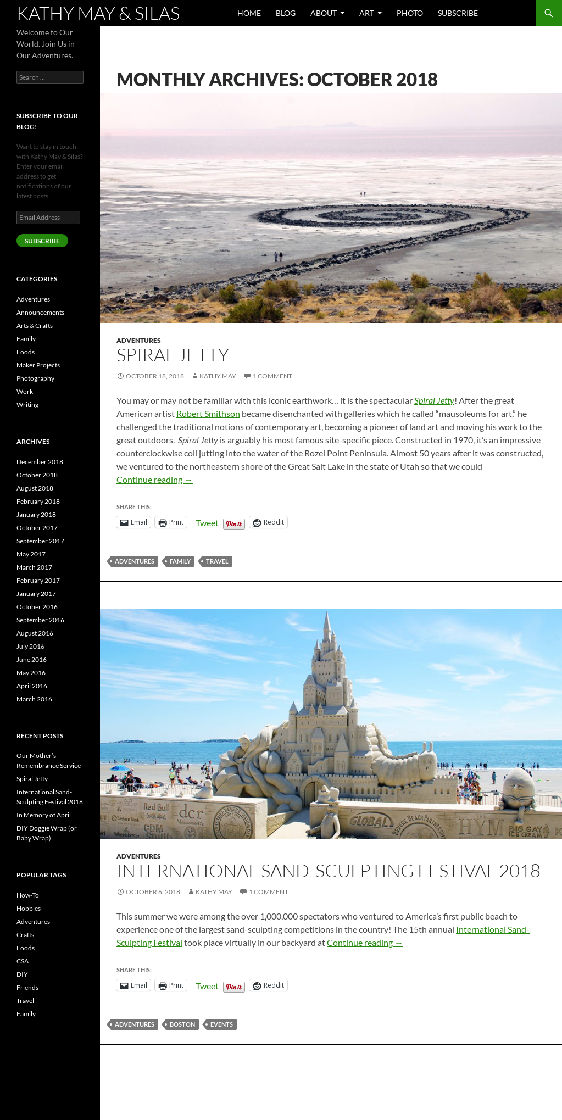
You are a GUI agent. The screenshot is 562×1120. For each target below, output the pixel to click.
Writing (27, 404)
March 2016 (34, 699)
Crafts (25, 934)
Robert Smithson (208, 413)
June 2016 (31, 659)
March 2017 (34, 567)
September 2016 (40, 620)
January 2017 (36, 593)
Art (366, 13)
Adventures (138, 340)
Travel (217, 561)
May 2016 (31, 672)
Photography (35, 378)
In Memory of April (43, 815)
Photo (410, 13)
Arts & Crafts (34, 325)
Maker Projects (38, 365)
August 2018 (34, 488)
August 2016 (34, 633)
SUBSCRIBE (42, 241)
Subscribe (458, 13)
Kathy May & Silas (98, 13)
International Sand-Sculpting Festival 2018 (328, 870)
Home (249, 13)
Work (24, 391)
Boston (182, 1024)
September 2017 (40, 541)
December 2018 (39, 462)
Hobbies (28, 908)
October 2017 (37, 527)
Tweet (207, 521)
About (323, 13)
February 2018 (38, 501)
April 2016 (31, 686)
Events (221, 1024)
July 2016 (30, 646)
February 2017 (38, 580)
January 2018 (36, 514)
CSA (22, 961)
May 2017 (31, 554)
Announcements (40, 312)
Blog (286, 13)
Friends (27, 987)
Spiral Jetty (172, 354)
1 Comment (272, 376)
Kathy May (217, 376)
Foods (25, 352)
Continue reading (154, 479)
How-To (27, 895)
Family (180, 561)
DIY (22, 974)
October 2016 (37, 607)
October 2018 (37, 475)
